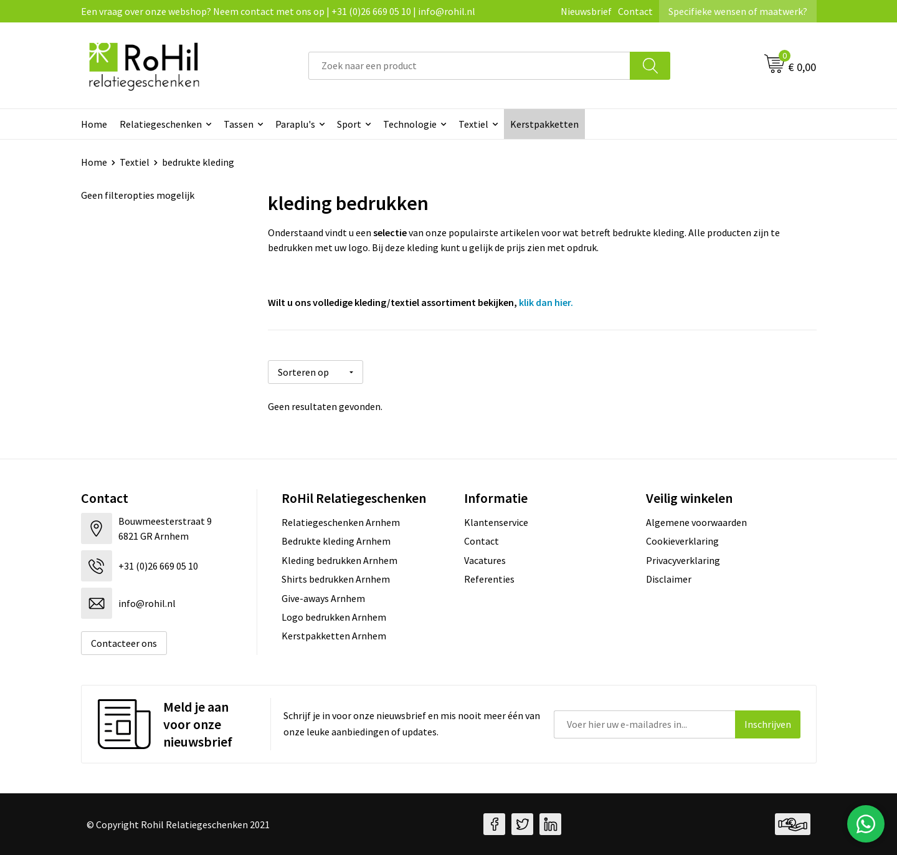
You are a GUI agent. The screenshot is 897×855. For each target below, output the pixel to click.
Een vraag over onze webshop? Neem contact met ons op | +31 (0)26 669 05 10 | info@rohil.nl (278, 11)
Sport (349, 124)
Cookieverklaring (682, 541)
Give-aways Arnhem (323, 598)
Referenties (489, 579)
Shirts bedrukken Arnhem (336, 579)
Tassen (239, 124)
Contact (635, 11)
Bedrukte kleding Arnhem (336, 541)
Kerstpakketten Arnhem (334, 635)
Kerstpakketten (544, 124)
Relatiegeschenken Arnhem (341, 522)
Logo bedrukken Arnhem (334, 617)
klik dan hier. (546, 302)
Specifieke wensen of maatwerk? (737, 11)
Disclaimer (668, 579)
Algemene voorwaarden (696, 522)
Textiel (473, 124)
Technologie (410, 124)
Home (94, 124)
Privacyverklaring (683, 560)
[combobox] (469, 66)
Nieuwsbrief (586, 11)
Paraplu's (295, 124)
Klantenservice (496, 522)
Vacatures (485, 560)
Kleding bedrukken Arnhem (339, 560)
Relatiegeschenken (161, 124)
